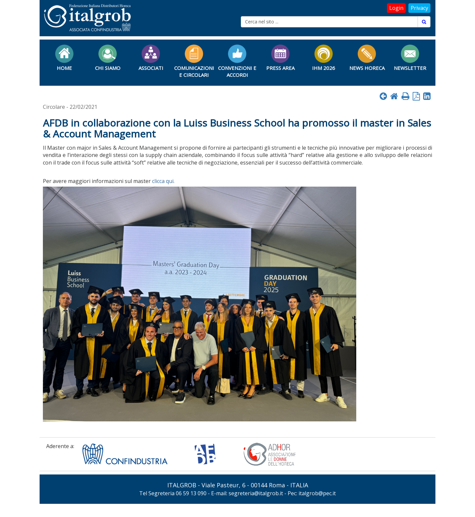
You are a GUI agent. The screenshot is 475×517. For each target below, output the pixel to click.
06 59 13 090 (191, 493)
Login (396, 8)
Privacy (419, 8)
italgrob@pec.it (317, 493)
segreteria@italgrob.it (256, 493)
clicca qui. (163, 181)
